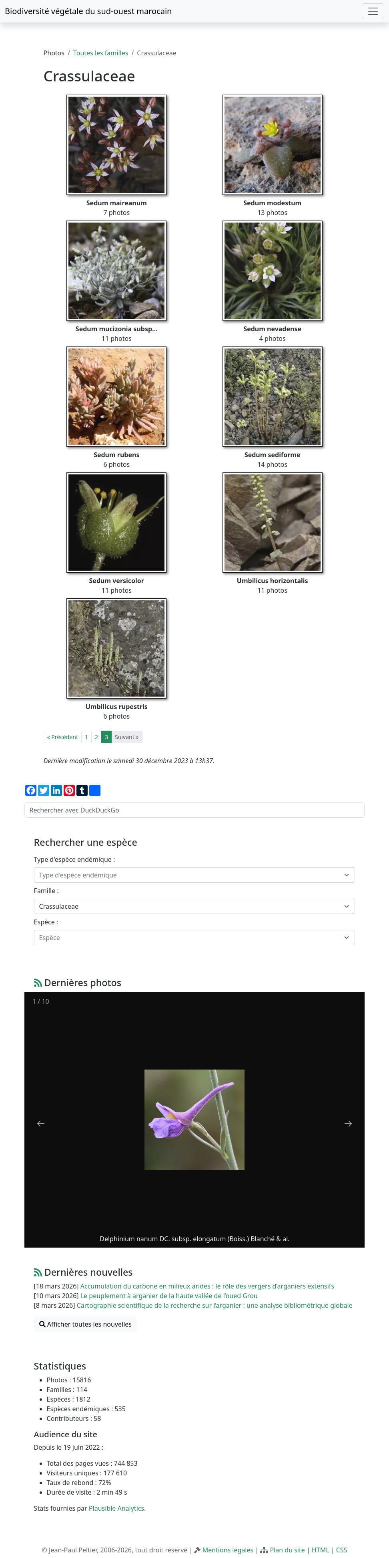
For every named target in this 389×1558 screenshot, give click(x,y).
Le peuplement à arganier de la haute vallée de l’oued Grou (169, 1295)
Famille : (46, 890)
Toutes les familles (100, 53)
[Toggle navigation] (373, 11)
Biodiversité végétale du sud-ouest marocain (88, 11)
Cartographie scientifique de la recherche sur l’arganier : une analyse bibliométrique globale (215, 1305)
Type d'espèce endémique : (74, 859)
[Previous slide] (40, 1123)
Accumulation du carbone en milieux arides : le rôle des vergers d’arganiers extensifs (207, 1286)
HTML (320, 1550)
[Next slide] (348, 1123)
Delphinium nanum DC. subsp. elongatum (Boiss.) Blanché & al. (194, 1238)
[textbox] (190, 875)
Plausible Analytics (116, 1508)
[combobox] (194, 875)
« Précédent (62, 737)
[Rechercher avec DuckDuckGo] (194, 810)
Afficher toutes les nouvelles (85, 1324)
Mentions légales (228, 1550)
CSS (341, 1550)
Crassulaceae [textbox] (58, 906)
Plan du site (287, 1550)
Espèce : (46, 922)
